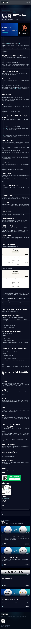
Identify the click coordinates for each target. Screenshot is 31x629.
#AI (2, 514)
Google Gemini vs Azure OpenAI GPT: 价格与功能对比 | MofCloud (14, 536)
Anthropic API (14, 88)
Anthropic (8, 43)
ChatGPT (8, 39)
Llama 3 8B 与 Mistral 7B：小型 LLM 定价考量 (10, 599)
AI (14, 12)
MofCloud (4, 12)
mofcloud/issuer (4, 502)
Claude (19, 43)
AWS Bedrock (19, 88)
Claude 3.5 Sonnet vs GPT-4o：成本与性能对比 (10, 557)
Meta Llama (5, 131)
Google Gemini (5, 128)
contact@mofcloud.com (5, 498)
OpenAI (3, 39)
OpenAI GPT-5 (5, 125)
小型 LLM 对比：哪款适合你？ (7, 578)
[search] (27, 2)
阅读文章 (27, 543)
